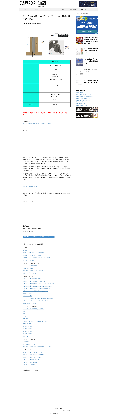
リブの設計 (26, 341)
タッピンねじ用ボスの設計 (29, 344)
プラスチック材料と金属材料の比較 (32, 278)
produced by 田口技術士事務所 (58, 410)
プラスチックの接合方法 (29, 364)
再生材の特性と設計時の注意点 (31, 303)
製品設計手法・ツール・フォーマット (85, 94)
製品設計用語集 (79, 92)
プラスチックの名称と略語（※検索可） (33, 357)
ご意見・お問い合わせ (85, 9)
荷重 (24, 311)
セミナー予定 (61, 9)
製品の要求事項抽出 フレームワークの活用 (34, 270)
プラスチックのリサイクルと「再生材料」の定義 (35, 301)
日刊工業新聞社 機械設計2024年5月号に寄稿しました (91, 82)
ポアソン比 (26, 318)
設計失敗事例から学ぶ (81, 103)
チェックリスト (79, 101)
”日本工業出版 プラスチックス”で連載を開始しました (91, 61)
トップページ (25, 9)
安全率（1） (26, 336)
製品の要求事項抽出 (28, 268)
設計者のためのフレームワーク (83, 100)
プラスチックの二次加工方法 (30, 362)
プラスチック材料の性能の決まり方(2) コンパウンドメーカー (38, 283)
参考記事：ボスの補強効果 (30, 186)
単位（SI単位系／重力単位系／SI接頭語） (33, 309)
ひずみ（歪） (26, 316)
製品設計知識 (58, 408)
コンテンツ (36, 9)
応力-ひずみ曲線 (27, 323)
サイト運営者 (73, 9)
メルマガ (49, 9)
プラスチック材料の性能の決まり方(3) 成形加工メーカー (37, 286)
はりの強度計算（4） (28, 333)
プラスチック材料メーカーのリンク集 (32, 352)
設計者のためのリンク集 (81, 105)
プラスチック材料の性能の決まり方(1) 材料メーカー (36, 281)
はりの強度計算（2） (28, 328)
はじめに (25, 250)
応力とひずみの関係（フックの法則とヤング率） (35, 321)
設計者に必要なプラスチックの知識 (32, 255)
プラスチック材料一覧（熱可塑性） (32, 359)
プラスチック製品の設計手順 (30, 265)
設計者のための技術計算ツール (83, 98)
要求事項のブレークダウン (29, 273)
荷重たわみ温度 (27, 293)
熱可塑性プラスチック (28, 260)
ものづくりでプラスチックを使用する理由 (33, 252)
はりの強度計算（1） (28, 326)
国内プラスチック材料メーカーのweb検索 (33, 354)
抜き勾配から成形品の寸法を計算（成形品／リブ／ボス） (38, 123)
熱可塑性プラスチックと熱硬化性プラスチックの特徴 (36, 257)
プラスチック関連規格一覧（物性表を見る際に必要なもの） (38, 298)
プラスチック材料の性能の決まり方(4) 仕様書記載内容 (36, 288)
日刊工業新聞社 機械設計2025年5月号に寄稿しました (91, 50)
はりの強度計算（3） (28, 331)
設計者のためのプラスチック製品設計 (85, 96)
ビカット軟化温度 (27, 296)
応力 (24, 313)
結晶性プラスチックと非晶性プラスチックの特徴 (35, 291)
